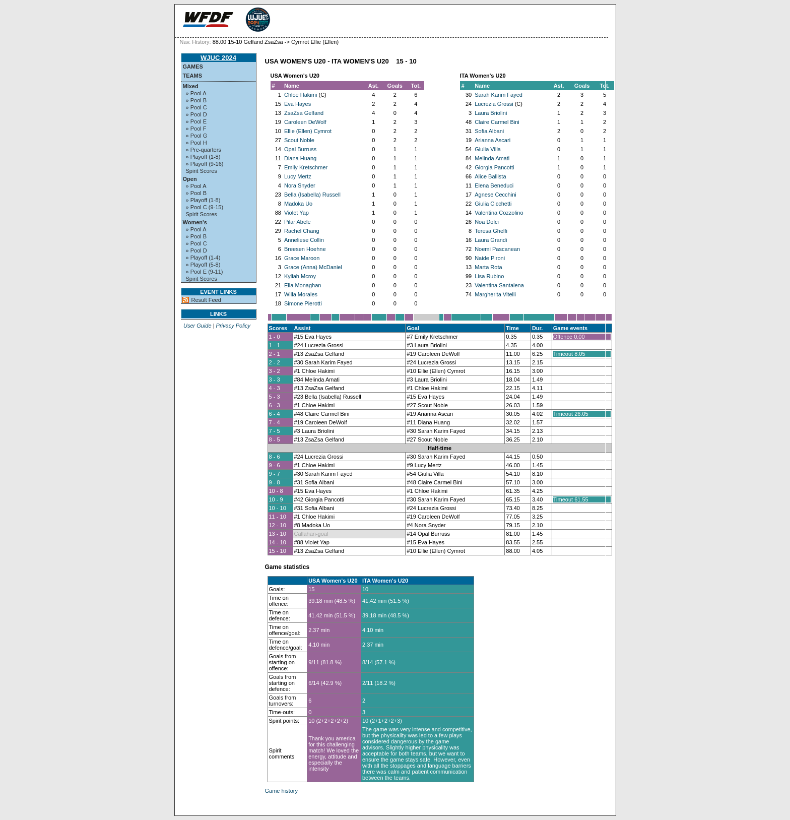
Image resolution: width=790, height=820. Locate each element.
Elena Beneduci (494, 185)
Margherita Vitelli (495, 294)
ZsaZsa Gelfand (303, 113)
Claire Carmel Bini (497, 122)
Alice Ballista (490, 176)
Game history (281, 791)
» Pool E (196, 121)
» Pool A (196, 93)
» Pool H (196, 143)
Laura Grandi (491, 240)
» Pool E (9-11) (204, 272)
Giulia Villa (488, 149)
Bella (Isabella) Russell (312, 195)
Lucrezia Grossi (494, 104)
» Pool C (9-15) (205, 207)
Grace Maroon (301, 258)
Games (193, 67)
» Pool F (196, 128)
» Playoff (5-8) (203, 265)
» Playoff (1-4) (203, 258)
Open (190, 179)
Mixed (191, 86)
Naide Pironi (490, 258)
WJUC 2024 (218, 57)
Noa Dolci (487, 222)
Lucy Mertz (297, 176)
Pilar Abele (297, 222)
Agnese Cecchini (495, 195)
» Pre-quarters (203, 150)
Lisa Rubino (489, 276)
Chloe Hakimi (300, 95)
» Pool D (196, 114)
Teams (193, 76)
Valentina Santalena (499, 285)
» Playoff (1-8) (203, 157)
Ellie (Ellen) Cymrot (308, 131)
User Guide (197, 326)
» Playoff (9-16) (205, 164)
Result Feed (206, 300)
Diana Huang (300, 158)
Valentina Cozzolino (499, 213)
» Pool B (196, 100)
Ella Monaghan (302, 285)
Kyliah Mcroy (300, 276)
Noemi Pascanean (497, 249)
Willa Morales (300, 294)
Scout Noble (299, 140)
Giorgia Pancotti (494, 167)
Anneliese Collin (304, 240)
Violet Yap (296, 213)
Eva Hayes (297, 104)
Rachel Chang (301, 231)
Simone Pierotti (303, 303)
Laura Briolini (491, 113)
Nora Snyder (299, 185)
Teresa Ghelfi (491, 231)
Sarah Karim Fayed (498, 95)
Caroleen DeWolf (305, 122)
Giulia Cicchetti (493, 204)
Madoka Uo (298, 204)
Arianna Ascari (492, 140)
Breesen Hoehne (305, 249)
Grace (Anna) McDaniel (313, 267)
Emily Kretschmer (305, 167)
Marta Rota (488, 267)
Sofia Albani (489, 131)
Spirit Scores (201, 171)
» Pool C (196, 107)
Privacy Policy (233, 326)
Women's (195, 222)
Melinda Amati (492, 158)
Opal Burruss (300, 149)
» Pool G (197, 136)
